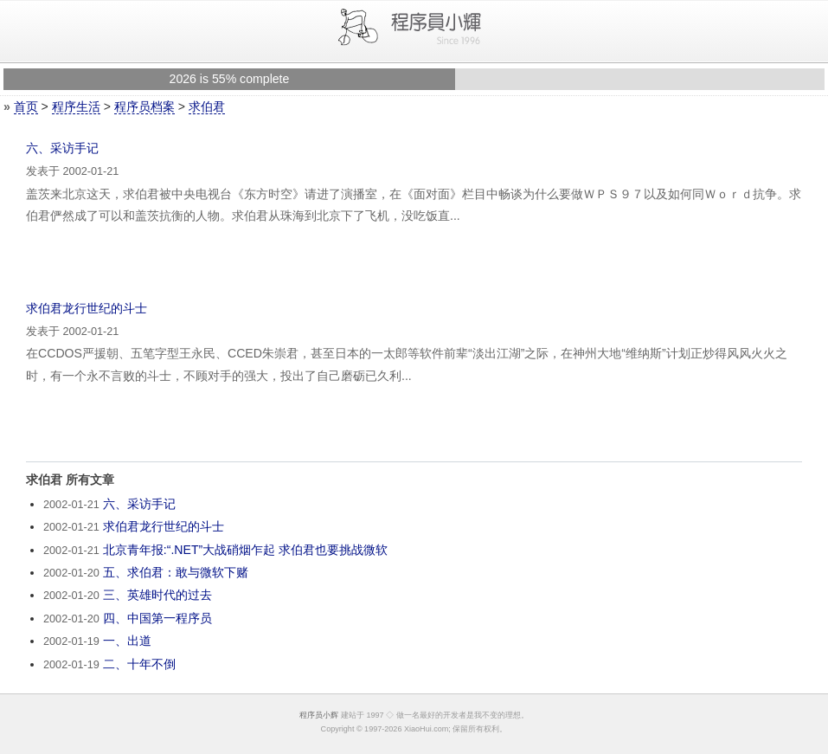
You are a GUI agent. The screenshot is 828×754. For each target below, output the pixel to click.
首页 (26, 106)
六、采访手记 (62, 148)
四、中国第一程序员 (157, 618)
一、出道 (127, 641)
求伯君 (207, 106)
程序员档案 (144, 106)
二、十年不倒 (139, 664)
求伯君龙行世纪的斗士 (86, 308)
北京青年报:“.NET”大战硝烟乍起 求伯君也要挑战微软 (245, 550)
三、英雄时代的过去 (157, 595)
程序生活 (76, 106)
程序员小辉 (318, 715)
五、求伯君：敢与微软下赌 (175, 572)
